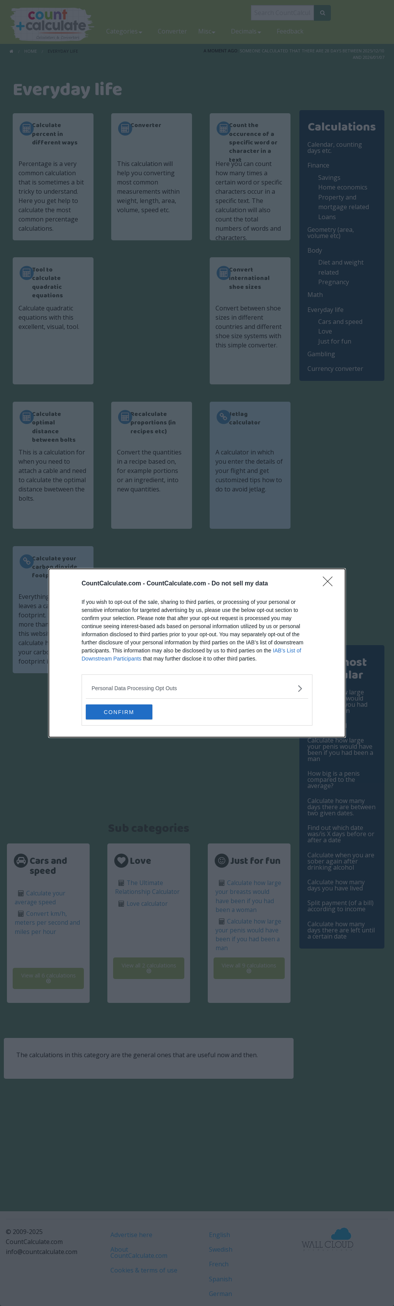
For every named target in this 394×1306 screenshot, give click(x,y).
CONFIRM (122, 712)
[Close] (330, 584)
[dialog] (197, 653)
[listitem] (197, 688)
